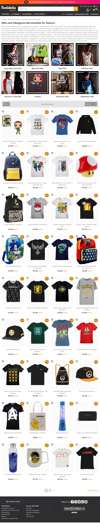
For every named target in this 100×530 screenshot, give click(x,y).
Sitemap (3, 513)
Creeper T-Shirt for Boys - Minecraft (62, 263)
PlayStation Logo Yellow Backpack (13, 179)
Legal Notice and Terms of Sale (10, 507)
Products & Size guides (32, 507)
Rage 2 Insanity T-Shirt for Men (13, 429)
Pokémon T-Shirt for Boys (13, 304)
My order (29, 505)
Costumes (5, 14)
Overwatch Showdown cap (87, 388)
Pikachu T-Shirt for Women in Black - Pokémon (86, 222)
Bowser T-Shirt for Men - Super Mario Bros (62, 305)
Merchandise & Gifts (14, 19)
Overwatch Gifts (62, 93)
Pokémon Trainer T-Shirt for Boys (37, 221)
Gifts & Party (39, 14)
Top (63, 14)
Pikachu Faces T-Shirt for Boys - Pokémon (13, 389)
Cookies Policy (5, 511)
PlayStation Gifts (87, 93)
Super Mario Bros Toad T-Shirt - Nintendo (62, 472)
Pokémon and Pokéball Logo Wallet (87, 429)
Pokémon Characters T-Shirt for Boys (62, 222)
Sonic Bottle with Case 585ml (13, 471)
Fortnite (37, 93)
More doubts (30, 513)
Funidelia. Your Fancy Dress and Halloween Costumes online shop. (8, 8)
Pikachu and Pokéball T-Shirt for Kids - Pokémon (87, 305)
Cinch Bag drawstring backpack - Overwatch (62, 389)
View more (7, 37)
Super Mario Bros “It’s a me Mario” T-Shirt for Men (62, 180)
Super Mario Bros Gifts (13, 65)
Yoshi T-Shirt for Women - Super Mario (62, 347)
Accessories (26, 14)
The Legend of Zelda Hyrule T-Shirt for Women (38, 389)
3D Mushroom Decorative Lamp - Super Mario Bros (87, 180)
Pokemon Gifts (87, 65)
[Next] (54, 487)
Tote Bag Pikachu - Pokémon (37, 429)
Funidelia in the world (7, 505)
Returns (28, 511)
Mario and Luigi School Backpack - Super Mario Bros (87, 264)
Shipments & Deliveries (32, 509)
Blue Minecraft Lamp (62, 429)
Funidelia (4, 19)
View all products (93, 487)
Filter (5, 101)
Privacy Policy (5, 509)
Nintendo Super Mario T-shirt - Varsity (62, 139)
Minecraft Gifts (37, 65)
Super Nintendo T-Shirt (87, 471)
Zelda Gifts (62, 65)
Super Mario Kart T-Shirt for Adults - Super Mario (37, 139)
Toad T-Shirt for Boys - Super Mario (87, 346)
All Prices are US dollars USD (9, 515)
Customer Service (13, 498)
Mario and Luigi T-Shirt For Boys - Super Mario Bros (37, 180)
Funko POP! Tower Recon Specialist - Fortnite (13, 139)
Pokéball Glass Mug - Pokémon (38, 471)
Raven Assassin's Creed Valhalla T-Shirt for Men (37, 264)
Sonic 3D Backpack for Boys (13, 263)
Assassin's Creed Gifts (12, 93)
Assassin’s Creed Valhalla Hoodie (87, 138)
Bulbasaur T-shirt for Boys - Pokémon (38, 347)
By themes (15, 14)
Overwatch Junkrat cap (13, 346)
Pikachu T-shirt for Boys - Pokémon (38, 304)
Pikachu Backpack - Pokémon (13, 221)
